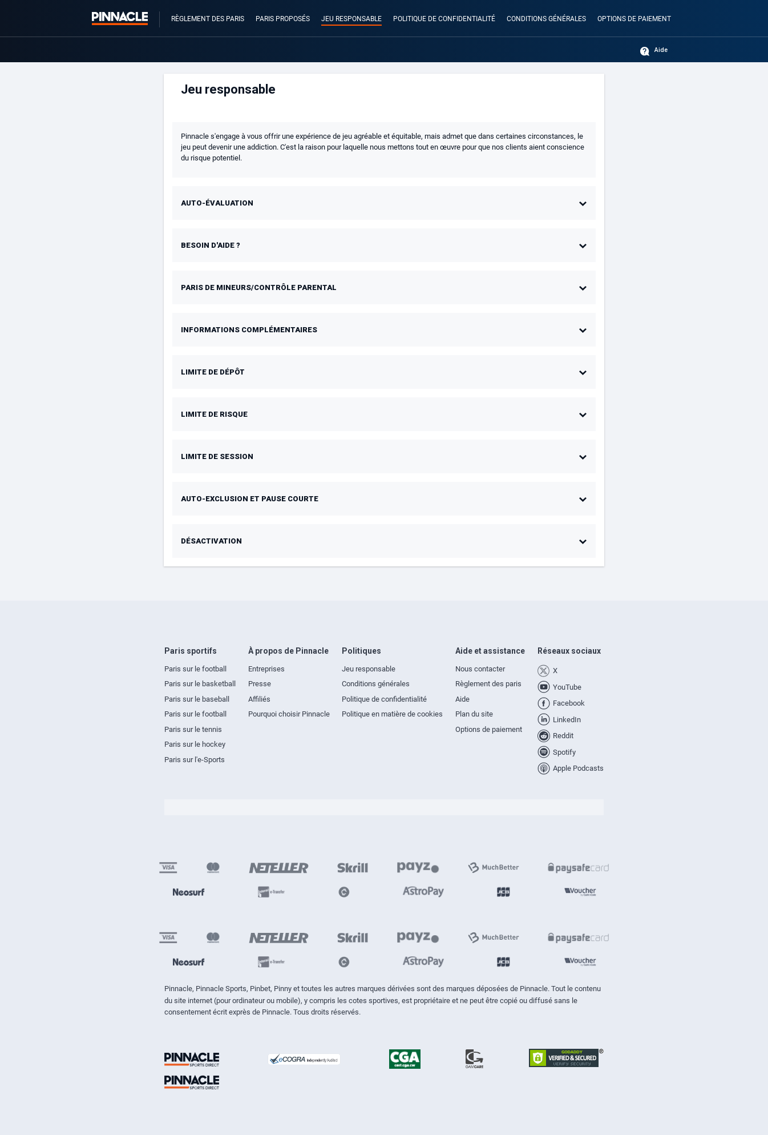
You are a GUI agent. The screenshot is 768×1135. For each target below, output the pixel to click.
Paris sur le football (195, 669)
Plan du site (474, 714)
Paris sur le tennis (193, 729)
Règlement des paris (207, 19)
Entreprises (266, 669)
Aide (661, 50)
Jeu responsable (351, 19)
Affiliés (259, 699)
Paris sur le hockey (194, 744)
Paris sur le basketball (200, 683)
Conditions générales (546, 19)
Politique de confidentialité (444, 19)
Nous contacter (480, 669)
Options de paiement (634, 19)
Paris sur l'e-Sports (194, 759)
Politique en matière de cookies (392, 714)
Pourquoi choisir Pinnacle (289, 714)
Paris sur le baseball (196, 699)
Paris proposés (283, 19)
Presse (259, 683)
